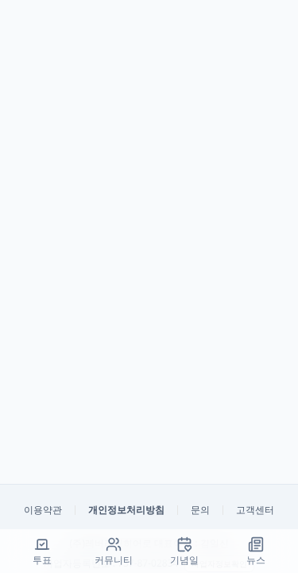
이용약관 (43, 510)
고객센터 (255, 510)
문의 (200, 510)
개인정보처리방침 (126, 510)
